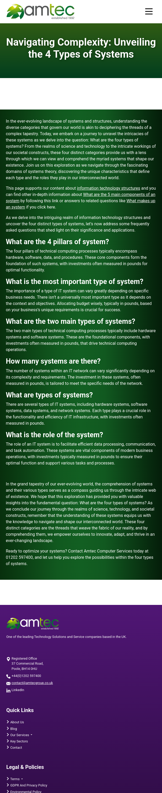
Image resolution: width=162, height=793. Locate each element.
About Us (16, 722)
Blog (13, 729)
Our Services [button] (19, 735)
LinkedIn (18, 690)
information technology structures (108, 188)
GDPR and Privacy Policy (28, 785)
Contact (15, 748)
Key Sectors (18, 741)
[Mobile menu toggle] (149, 11)
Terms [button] (14, 779)
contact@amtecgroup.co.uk (32, 683)
